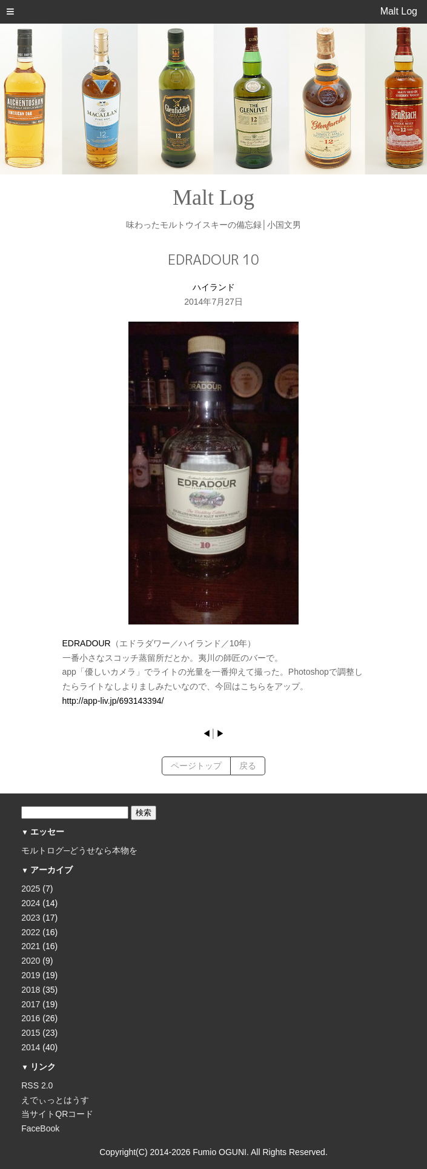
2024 (30, 903)
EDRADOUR (86, 643)
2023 (30, 917)
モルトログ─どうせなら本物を (79, 850)
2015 (30, 1033)
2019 (30, 975)
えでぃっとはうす (55, 1100)
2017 (30, 1004)
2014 (30, 1047)
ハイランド (214, 287)
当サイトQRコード (57, 1114)
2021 (30, 946)
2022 (30, 932)
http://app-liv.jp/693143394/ (113, 701)
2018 (30, 990)
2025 (30, 888)
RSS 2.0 (37, 1085)
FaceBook (40, 1128)
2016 (30, 1018)
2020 (30, 960)
